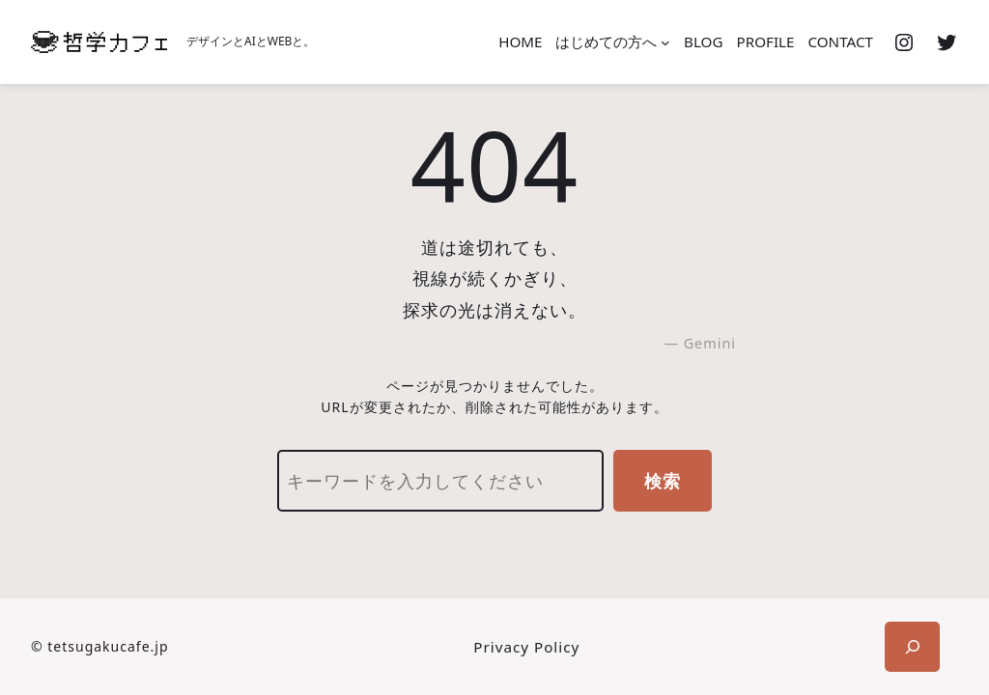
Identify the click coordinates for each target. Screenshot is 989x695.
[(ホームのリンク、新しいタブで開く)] (99, 42)
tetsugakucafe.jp (107, 646)
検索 (662, 480)
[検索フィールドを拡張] (912, 647)
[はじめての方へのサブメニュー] (665, 42)
